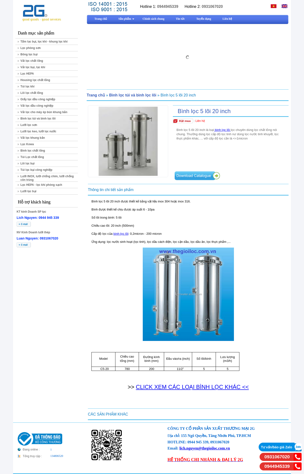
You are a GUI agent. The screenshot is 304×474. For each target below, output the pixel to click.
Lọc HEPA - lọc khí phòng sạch (41, 185)
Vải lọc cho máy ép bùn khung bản (43, 112)
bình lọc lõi (222, 130)
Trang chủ (96, 95)
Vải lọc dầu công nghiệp (36, 105)
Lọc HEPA (27, 73)
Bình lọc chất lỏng (32, 150)
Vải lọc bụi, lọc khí (32, 67)
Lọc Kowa (27, 144)
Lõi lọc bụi (27, 163)
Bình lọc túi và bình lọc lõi (38, 118)
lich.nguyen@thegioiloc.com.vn (204, 448)
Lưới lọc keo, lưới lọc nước (38, 131)
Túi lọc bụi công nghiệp (36, 170)
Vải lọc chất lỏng (31, 60)
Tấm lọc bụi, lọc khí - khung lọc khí (43, 41)
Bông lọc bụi (29, 54)
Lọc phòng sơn (30, 48)
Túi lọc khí (27, 86)
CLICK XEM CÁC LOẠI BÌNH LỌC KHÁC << (192, 387)
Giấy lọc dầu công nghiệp (37, 99)
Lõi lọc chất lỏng (31, 93)
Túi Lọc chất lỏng (32, 157)
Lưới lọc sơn (28, 125)
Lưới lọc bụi (28, 191)
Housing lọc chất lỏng (35, 80)
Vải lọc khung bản (32, 137)
